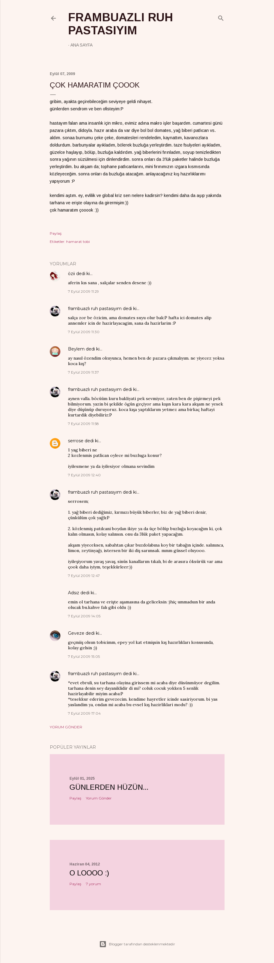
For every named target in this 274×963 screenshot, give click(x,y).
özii (71, 273)
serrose (75, 441)
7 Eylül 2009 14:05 (84, 616)
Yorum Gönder (66, 727)
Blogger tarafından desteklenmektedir (137, 944)
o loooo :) (89, 873)
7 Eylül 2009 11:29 (83, 291)
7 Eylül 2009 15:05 (84, 656)
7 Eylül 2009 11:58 (83, 423)
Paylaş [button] (56, 233)
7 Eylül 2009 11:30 (84, 332)
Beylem (76, 349)
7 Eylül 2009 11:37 (83, 372)
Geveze (76, 633)
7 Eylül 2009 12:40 (84, 475)
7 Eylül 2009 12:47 (84, 575)
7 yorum (93, 884)
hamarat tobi (78, 241)
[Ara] (221, 17)
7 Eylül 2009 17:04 (84, 713)
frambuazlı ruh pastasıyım (120, 24)
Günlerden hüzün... (108, 787)
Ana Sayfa (81, 45)
